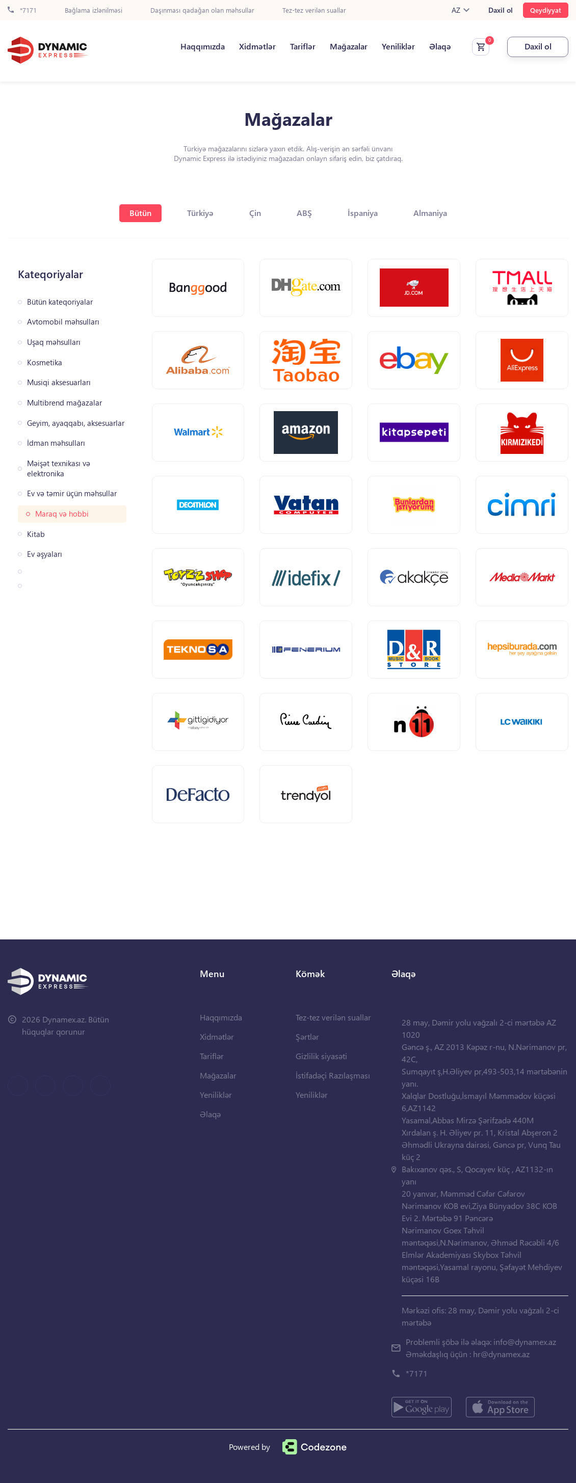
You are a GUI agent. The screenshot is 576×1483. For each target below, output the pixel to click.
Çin (255, 212)
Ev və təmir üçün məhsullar (72, 493)
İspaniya (363, 212)
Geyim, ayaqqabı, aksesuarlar (75, 423)
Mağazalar (349, 46)
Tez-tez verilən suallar (314, 10)
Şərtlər (307, 1036)
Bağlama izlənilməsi (93, 10)
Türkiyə (200, 212)
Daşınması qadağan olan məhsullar (202, 10)
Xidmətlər (257, 46)
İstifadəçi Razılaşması (333, 1075)
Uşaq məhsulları (54, 342)
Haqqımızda (202, 46)
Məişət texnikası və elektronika (58, 468)
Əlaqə (440, 46)
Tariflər (303, 46)
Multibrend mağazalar (64, 403)
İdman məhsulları (56, 443)
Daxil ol (500, 10)
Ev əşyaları (44, 554)
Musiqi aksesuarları (59, 382)
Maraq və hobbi (62, 514)
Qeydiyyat (545, 10)
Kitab (36, 534)
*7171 (22, 10)
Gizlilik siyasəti (321, 1055)
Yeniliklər (398, 46)
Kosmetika (44, 362)
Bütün (140, 212)
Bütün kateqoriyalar (60, 302)
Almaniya (430, 212)
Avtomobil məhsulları (63, 322)
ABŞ (304, 212)
